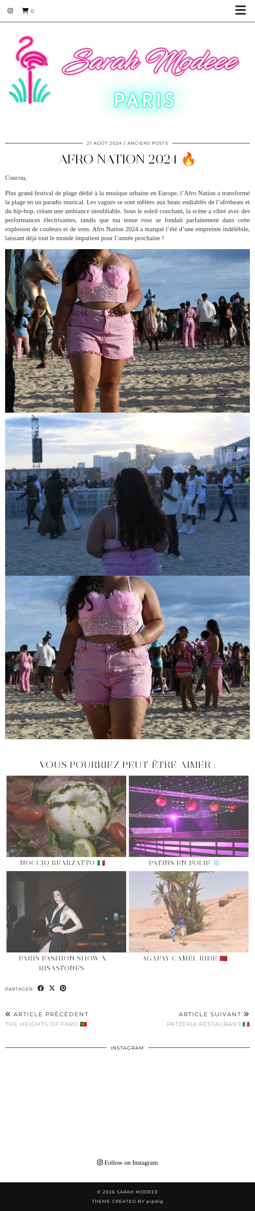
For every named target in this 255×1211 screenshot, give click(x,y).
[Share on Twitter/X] (52, 988)
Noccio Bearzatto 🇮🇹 (63, 863)
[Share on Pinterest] (63, 988)
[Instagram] (10, 11)
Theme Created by (127, 1201)
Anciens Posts (148, 143)
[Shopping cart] (28, 11)
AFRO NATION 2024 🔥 (127, 159)
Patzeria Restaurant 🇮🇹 (208, 1019)
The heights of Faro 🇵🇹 (47, 1019)
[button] (243, 11)
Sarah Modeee (137, 1192)
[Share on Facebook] (41, 988)
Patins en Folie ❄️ (185, 863)
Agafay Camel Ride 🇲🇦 (185, 958)
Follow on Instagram (127, 1162)
